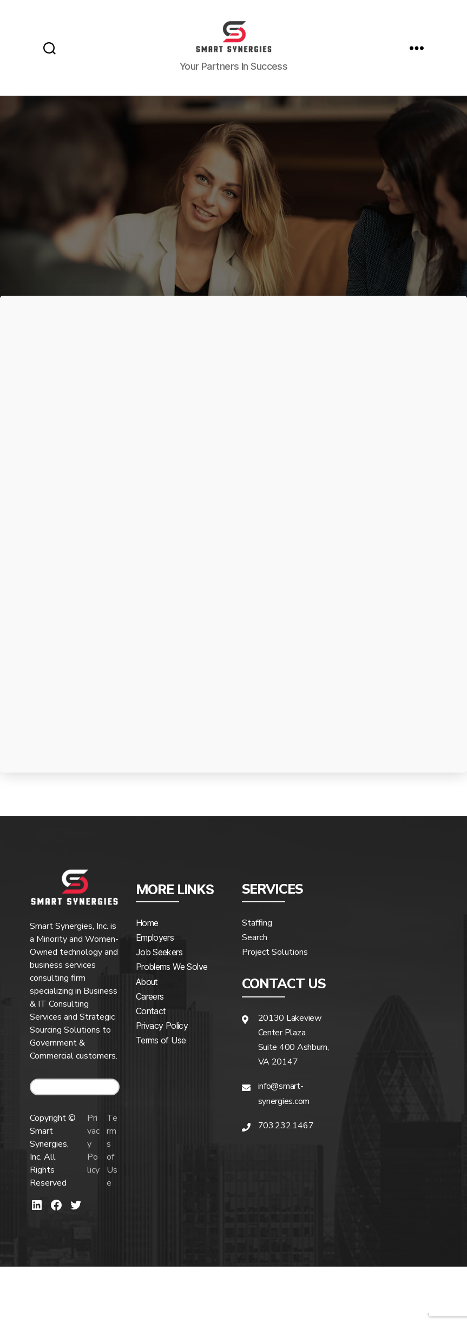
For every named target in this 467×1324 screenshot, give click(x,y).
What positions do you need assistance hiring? (340, 695)
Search (254, 948)
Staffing (257, 934)
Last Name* (340, 505)
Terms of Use (113, 1161)
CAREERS (74, 1098)
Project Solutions (275, 963)
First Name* (123, 505)
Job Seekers (159, 962)
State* (340, 619)
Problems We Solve (171, 977)
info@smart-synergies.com (284, 1104)
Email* (123, 620)
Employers (155, 948)
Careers (149, 1007)
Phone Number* (340, 562)
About (147, 992)
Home (147, 933)
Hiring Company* (123, 562)
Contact (151, 1021)
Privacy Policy (90, 1161)
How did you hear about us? (123, 677)
